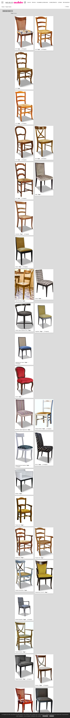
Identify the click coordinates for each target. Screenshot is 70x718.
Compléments (53, 2)
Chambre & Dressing (42, 2)
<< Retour (67, 6)
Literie (60, 2)
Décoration (66, 2)
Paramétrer (45, 716)
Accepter (51, 716)
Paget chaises (8, 6)
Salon (29, 2)
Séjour (34, 2)
